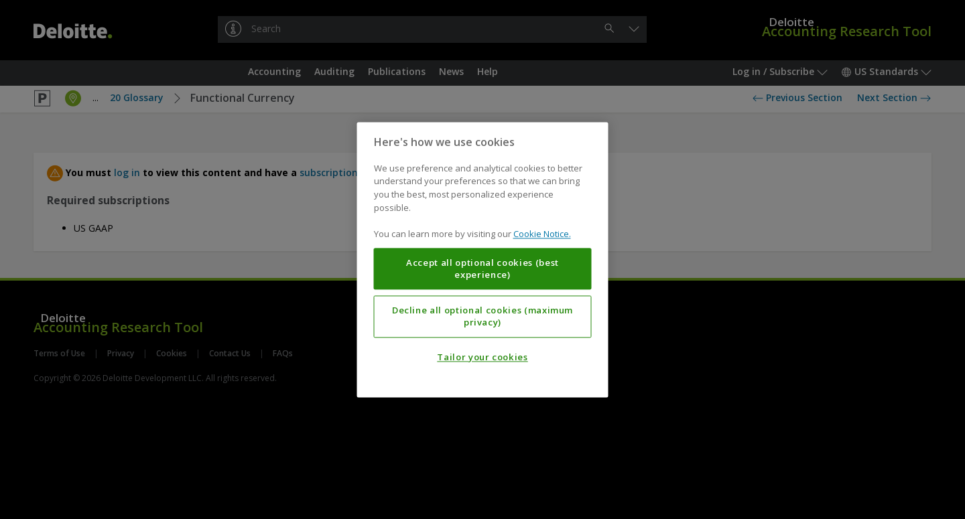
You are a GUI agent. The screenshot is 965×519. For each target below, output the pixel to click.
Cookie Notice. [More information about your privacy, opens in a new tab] (542, 234)
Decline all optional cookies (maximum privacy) (482, 316)
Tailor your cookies (482, 357)
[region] (482, 259)
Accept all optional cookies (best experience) (482, 268)
